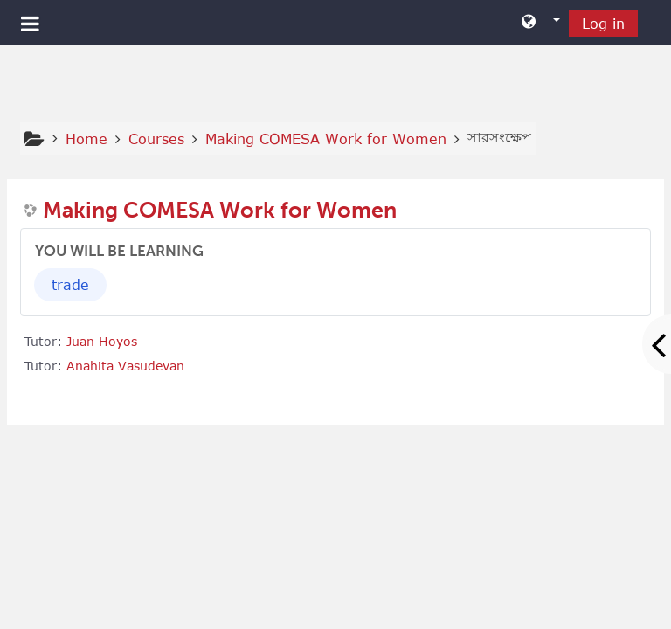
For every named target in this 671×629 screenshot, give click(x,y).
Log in (603, 23)
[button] (541, 23)
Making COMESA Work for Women (220, 210)
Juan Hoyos (101, 341)
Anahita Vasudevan (125, 365)
